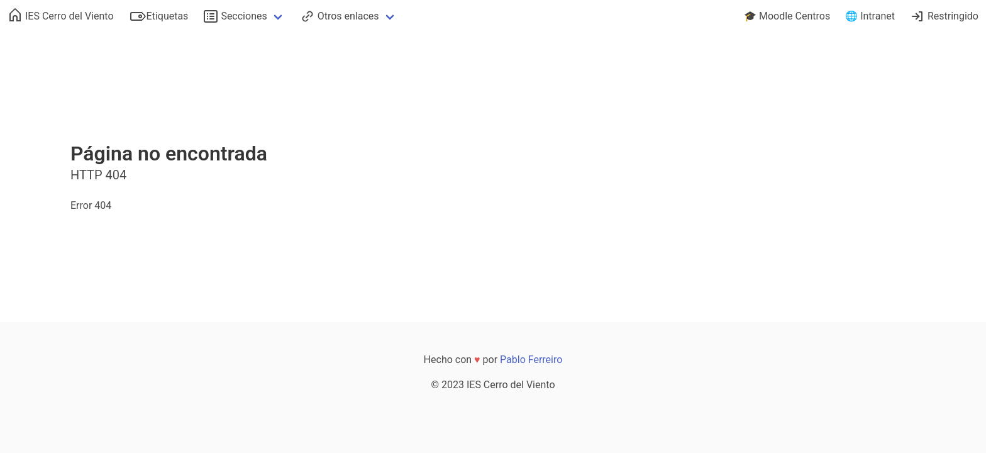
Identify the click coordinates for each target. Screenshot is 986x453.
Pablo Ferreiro (531, 360)
